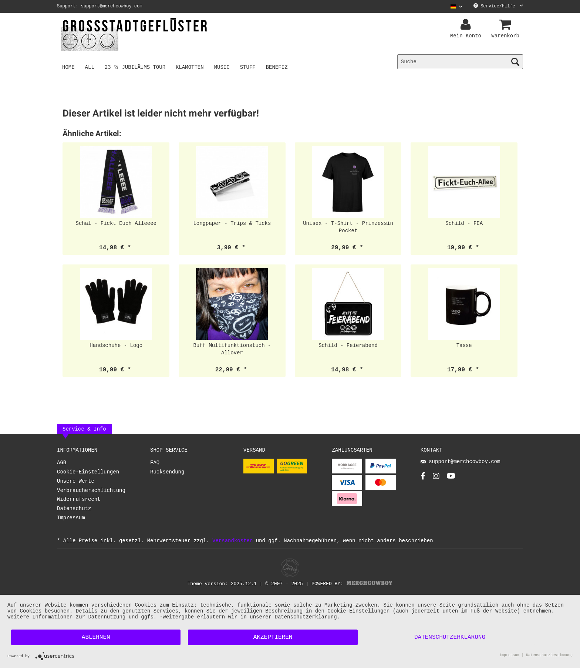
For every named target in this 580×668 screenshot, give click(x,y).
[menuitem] (453, 6)
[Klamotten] (191, 66)
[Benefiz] (278, 66)
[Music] (223, 66)
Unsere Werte (75, 481)
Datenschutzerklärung (449, 637)
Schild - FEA (464, 223)
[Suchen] (515, 61)
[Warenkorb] (506, 24)
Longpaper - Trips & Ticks (232, 223)
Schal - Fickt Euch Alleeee (116, 223)
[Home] (68, 66)
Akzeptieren (273, 637)
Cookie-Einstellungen (88, 472)
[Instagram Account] (436, 478)
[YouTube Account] (451, 478)
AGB (61, 462)
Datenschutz (74, 508)
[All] (90, 66)
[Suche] (460, 61)
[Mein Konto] (467, 24)
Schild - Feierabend (348, 345)
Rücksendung (167, 472)
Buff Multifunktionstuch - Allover (232, 349)
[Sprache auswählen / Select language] (456, 6)
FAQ (154, 462)
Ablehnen (96, 637)
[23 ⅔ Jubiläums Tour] (136, 66)
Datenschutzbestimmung (549, 655)
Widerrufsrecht (79, 499)
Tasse (464, 345)
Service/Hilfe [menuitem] (498, 6)
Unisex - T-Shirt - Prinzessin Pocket (348, 227)
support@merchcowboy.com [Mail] (460, 462)
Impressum (71, 518)
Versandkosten (232, 540)
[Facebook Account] (423, 478)
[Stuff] (249, 66)
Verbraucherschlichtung (91, 490)
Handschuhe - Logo (116, 345)
